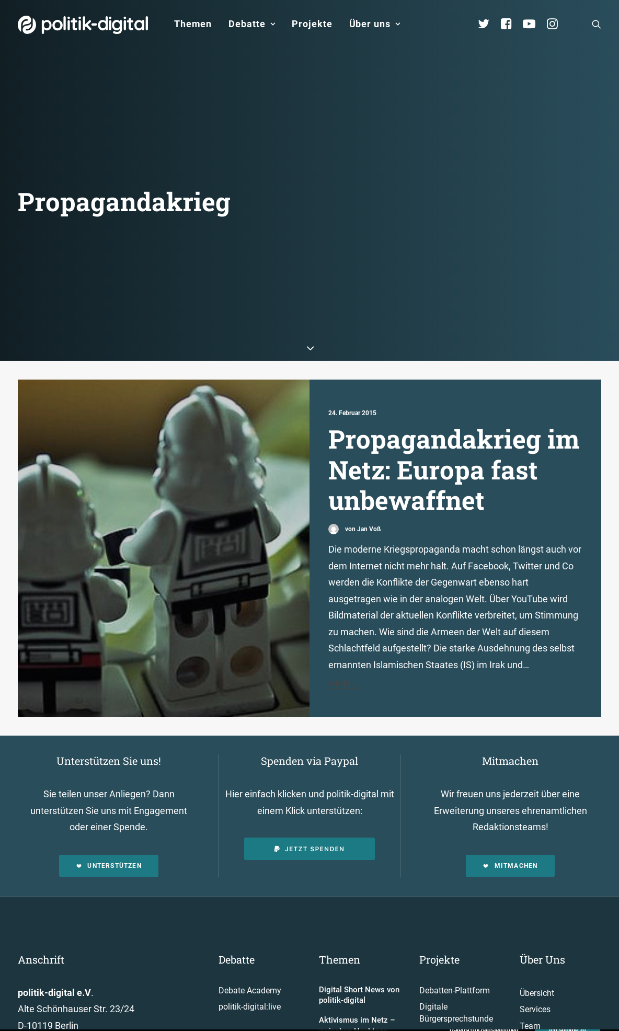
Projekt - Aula (443, 986)
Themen (193, 23)
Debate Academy (250, 942)
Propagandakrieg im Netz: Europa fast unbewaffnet (454, 420)
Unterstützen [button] (109, 817)
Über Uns (542, 911)
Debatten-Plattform (454, 942)
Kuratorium (540, 1010)
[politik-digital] (83, 25)
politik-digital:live (250, 958)
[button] (596, 24)
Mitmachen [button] (510, 817)
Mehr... (344, 635)
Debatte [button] (251, 23)
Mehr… (433, 1022)
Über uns (374, 23)
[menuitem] (193, 24)
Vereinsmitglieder (551, 994)
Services (535, 961)
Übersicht (537, 944)
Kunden (433, 1003)
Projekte (312, 23)
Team (530, 977)
